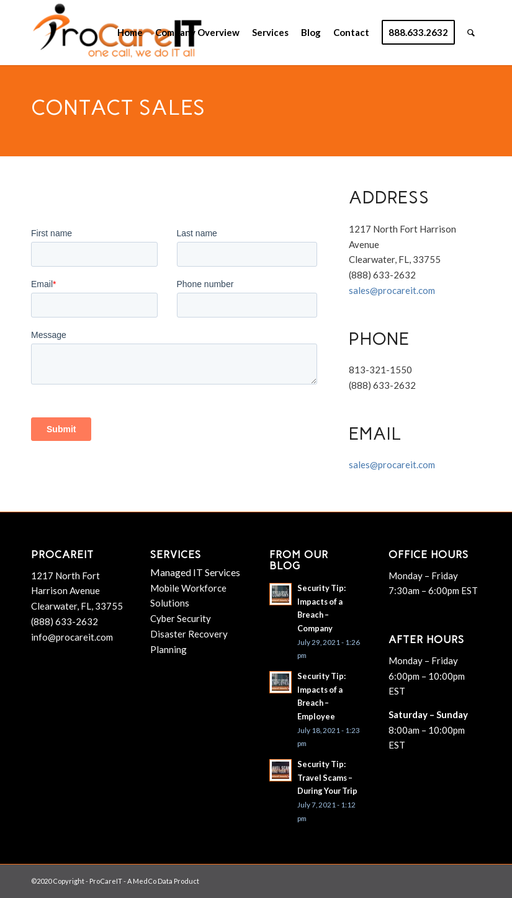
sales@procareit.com (392, 290)
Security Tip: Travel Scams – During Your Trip (327, 777)
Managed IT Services (195, 572)
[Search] (471, 32)
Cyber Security (180, 618)
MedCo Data (153, 881)
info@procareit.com (72, 636)
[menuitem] (130, 32)
